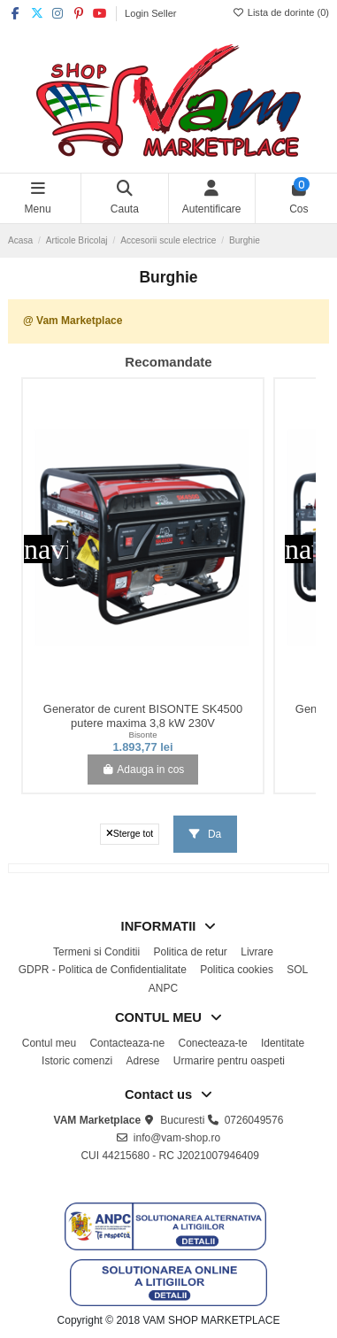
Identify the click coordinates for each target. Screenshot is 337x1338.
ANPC (163, 988)
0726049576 (254, 1120)
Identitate (282, 1043)
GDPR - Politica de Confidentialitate (103, 969)
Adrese (142, 1061)
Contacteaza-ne (127, 1043)
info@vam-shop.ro (177, 1138)
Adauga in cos (143, 769)
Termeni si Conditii (96, 952)
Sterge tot (130, 833)
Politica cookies (236, 969)
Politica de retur (189, 952)
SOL (297, 969)
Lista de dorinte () (281, 12)
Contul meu (49, 1043)
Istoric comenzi (77, 1061)
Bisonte (143, 734)
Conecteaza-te (213, 1043)
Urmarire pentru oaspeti (229, 1061)
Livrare (257, 952)
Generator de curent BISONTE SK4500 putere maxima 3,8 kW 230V (142, 716)
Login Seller (150, 13)
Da (205, 834)
